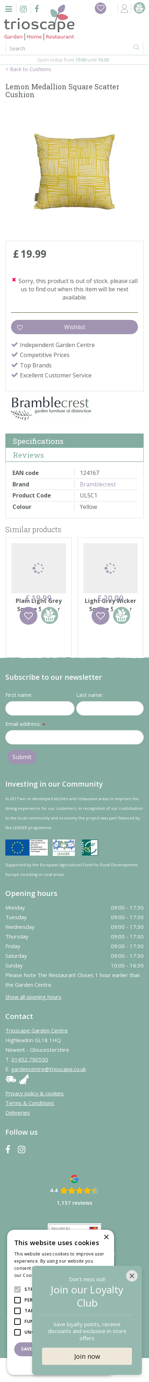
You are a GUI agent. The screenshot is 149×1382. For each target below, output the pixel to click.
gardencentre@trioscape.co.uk (48, 1092)
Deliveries (17, 1136)
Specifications (38, 441)
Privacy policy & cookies (34, 1117)
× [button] (106, 1237)
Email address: (25, 748)
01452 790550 (29, 1083)
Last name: (89, 718)
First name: (18, 718)
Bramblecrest (98, 484)
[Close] (132, 1276)
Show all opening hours (33, 1020)
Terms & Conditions (29, 1126)
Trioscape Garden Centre (36, 1054)
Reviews (28, 455)
